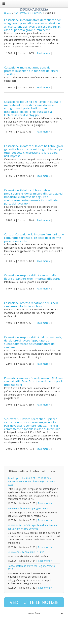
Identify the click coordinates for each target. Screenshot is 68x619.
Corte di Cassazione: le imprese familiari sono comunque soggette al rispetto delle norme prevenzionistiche (34, 237)
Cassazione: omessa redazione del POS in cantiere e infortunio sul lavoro (31, 304)
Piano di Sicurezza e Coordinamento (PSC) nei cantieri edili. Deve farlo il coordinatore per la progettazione (34, 381)
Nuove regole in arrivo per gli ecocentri (28, 508)
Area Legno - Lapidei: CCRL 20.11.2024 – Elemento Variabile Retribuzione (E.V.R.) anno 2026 (32, 481)
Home (7, 13)
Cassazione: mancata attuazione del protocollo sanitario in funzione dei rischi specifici (31, 71)
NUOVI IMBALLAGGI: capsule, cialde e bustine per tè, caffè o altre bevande (32, 527)
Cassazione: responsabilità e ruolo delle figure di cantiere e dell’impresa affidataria (32, 276)
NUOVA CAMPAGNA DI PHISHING (26, 552)
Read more (42, 53)
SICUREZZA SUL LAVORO (28, 13)
